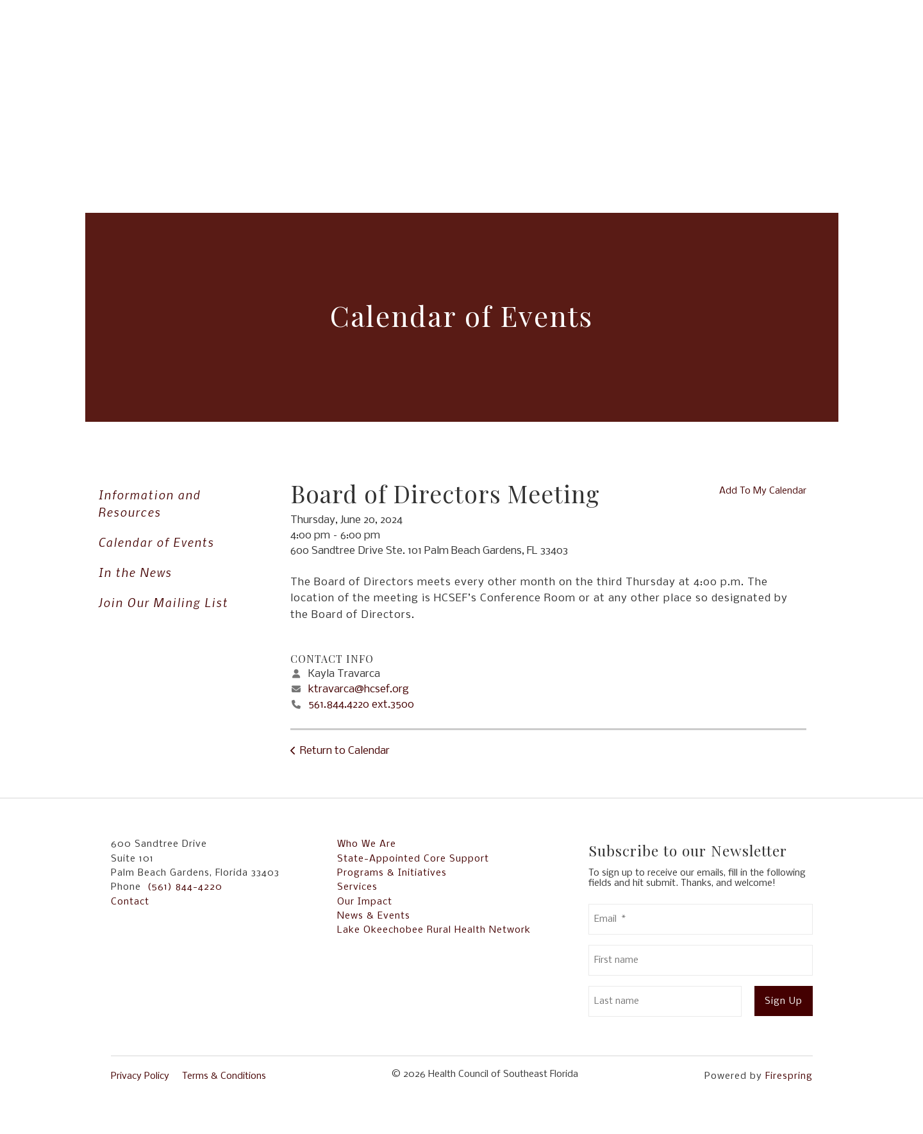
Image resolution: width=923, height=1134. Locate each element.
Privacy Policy (140, 1076)
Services (357, 887)
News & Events (373, 916)
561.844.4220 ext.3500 (361, 705)
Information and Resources (149, 503)
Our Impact (364, 902)
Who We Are (366, 844)
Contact (130, 902)
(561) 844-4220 (184, 887)
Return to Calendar (345, 751)
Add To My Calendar (762, 491)
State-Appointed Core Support (413, 859)
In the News (135, 572)
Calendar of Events (156, 542)
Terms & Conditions (224, 1076)
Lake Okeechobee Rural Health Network (434, 930)
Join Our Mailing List (163, 602)
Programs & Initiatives (392, 873)
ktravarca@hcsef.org (358, 689)
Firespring (789, 1076)
